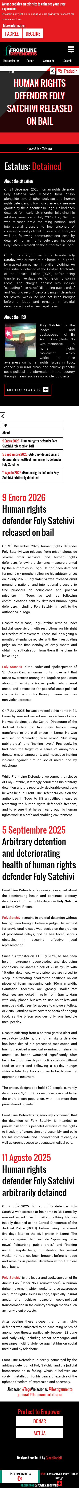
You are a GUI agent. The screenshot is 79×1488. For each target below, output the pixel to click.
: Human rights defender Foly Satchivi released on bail (29, 443)
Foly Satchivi (12, 667)
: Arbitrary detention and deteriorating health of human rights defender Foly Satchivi (31, 459)
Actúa (39, 1433)
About (6, 432)
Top (4, 424)
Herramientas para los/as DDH (11, 66)
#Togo (26, 1389)
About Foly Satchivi (40, 148)
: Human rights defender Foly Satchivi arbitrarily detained (30, 475)
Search (67, 60)
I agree (12, 33)
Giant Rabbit (54, 1457)
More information (14, 25)
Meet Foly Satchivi (24, 390)
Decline (33, 33)
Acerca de (48, 60)
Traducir (70, 71)
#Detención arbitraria (45, 1394)
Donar (30, 60)
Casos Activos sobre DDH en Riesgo (59, 1476)
